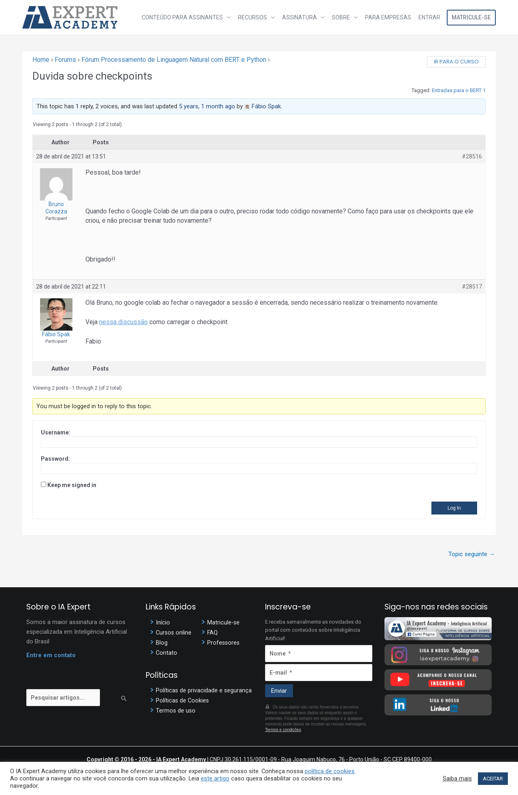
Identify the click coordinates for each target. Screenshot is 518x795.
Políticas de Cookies (183, 700)
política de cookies (330, 771)
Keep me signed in (71, 485)
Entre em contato (51, 655)
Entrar (430, 17)
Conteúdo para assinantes (186, 17)
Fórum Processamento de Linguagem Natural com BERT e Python (173, 59)
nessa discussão (123, 322)
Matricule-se (471, 17)
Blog (162, 642)
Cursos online (174, 632)
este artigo (215, 778)
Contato (167, 652)
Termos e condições (283, 730)
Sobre (343, 17)
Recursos (256, 17)
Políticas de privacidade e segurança (204, 690)
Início (163, 622)
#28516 (472, 156)
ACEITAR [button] (493, 779)
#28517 (472, 286)
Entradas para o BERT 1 (459, 90)
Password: (55, 458)
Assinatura (302, 17)
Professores (224, 642)
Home (40, 59)
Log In (454, 508)
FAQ (212, 632)
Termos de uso (176, 710)
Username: (55, 432)
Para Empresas (389, 17)
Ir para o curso (456, 61)
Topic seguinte (471, 554)
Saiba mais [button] (457, 778)
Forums (65, 59)
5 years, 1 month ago (207, 106)
